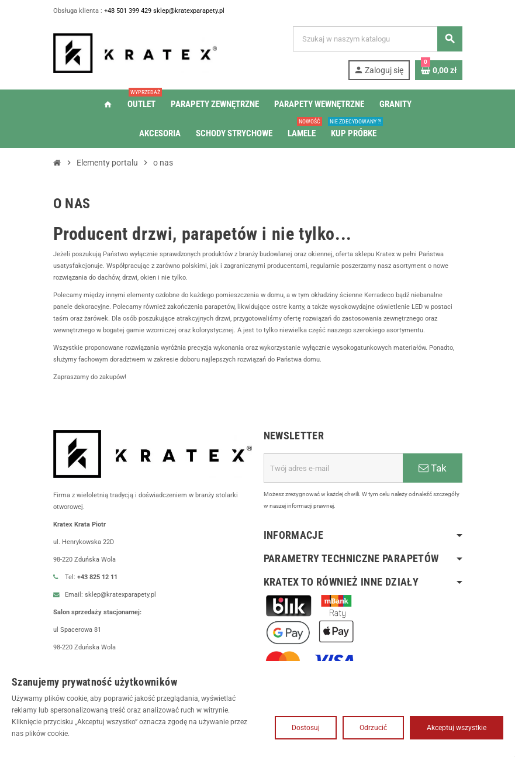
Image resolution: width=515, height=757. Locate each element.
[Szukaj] (377, 38)
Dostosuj (306, 728)
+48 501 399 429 (136, 11)
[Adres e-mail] (333, 479)
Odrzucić (373, 728)
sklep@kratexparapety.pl (202, 11)
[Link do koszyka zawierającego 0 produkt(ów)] (438, 70)
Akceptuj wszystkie (456, 728)
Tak (433, 480)
